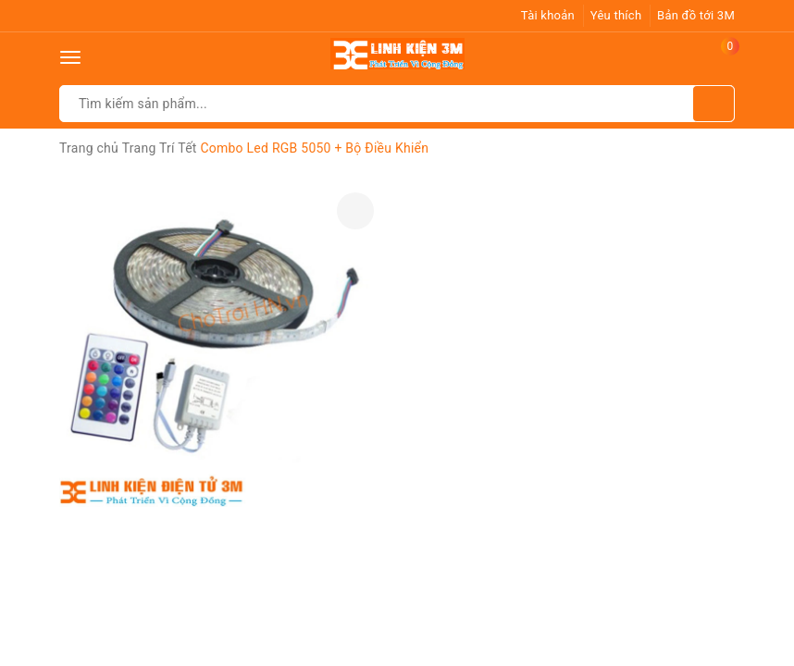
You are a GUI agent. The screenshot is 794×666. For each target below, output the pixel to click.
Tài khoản (548, 15)
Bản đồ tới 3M (696, 15)
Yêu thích (616, 15)
